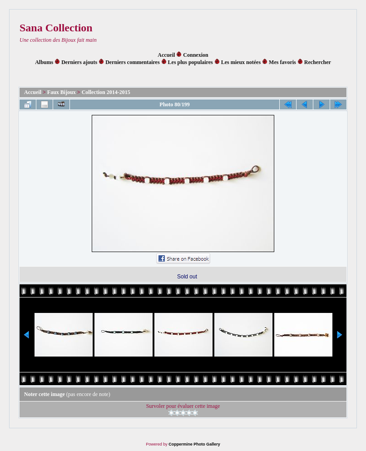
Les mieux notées (241, 62)
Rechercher (317, 62)
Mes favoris (282, 62)
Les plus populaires (190, 62)
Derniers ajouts (79, 62)
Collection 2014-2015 (106, 92)
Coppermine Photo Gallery (194, 444)
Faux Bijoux (61, 92)
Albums (44, 62)
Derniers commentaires (132, 62)
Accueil (166, 55)
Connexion (195, 55)
